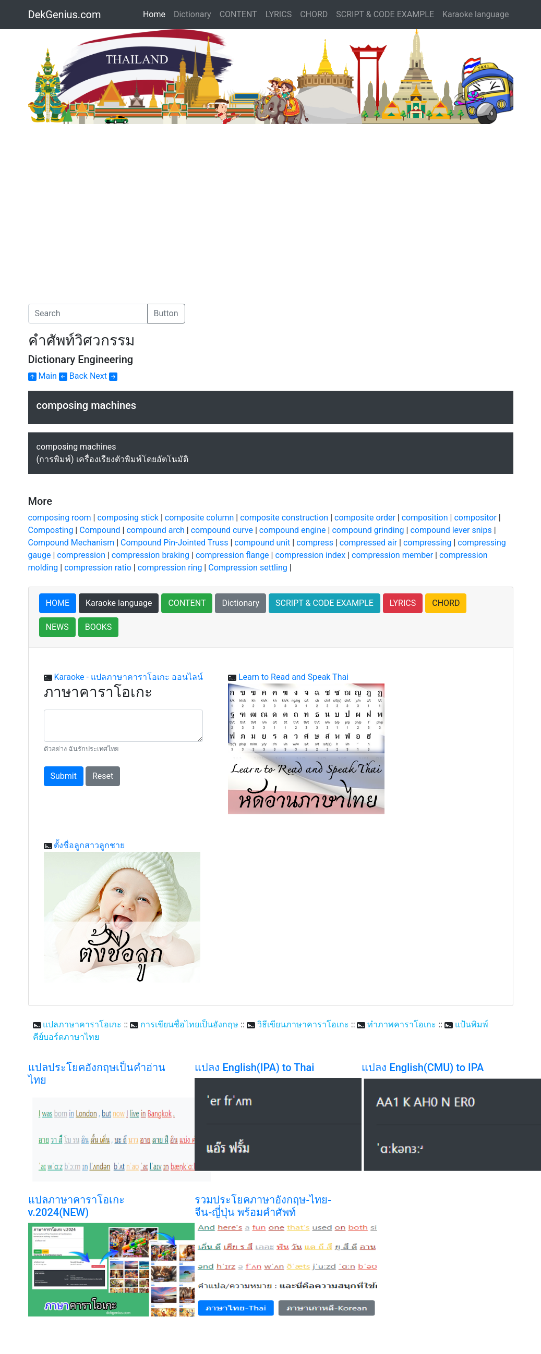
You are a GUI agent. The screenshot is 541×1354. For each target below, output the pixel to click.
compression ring (170, 568)
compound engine (292, 530)
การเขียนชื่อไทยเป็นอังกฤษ (189, 1024)
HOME (57, 603)
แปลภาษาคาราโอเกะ (82, 1024)
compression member (392, 555)
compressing (427, 543)
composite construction (284, 518)
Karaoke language (475, 14)
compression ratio (97, 568)
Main (42, 376)
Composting (51, 530)
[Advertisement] (115, 202)
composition (425, 518)
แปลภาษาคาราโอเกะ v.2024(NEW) (76, 1206)
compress (314, 543)
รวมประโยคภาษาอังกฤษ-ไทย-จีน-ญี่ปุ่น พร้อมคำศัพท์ (263, 1206)
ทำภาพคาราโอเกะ (401, 1024)
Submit (64, 776)
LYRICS (279, 14)
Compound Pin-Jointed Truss (174, 543)
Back (73, 376)
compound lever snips (450, 530)
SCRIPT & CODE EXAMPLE (385, 14)
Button (166, 313)
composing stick (127, 518)
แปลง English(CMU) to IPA (423, 1067)
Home (156, 13)
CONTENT (238, 14)
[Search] (88, 314)
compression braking (150, 555)
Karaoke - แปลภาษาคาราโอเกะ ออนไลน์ (128, 677)
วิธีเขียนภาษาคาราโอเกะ (303, 1024)
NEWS (57, 627)
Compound (99, 530)
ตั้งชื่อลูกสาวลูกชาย (89, 845)
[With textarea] (123, 726)
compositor (475, 518)
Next (103, 376)
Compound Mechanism (71, 543)
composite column (199, 518)
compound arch (155, 530)
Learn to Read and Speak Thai (293, 677)
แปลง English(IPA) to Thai (254, 1067)
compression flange (232, 555)
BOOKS (98, 627)
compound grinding (368, 530)
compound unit (262, 543)
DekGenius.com (64, 14)
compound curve (222, 530)
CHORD (314, 14)
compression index (310, 555)
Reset (102, 776)
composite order (364, 518)
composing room (59, 518)
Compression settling (247, 568)
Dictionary (192, 14)
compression (81, 555)
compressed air (368, 543)
